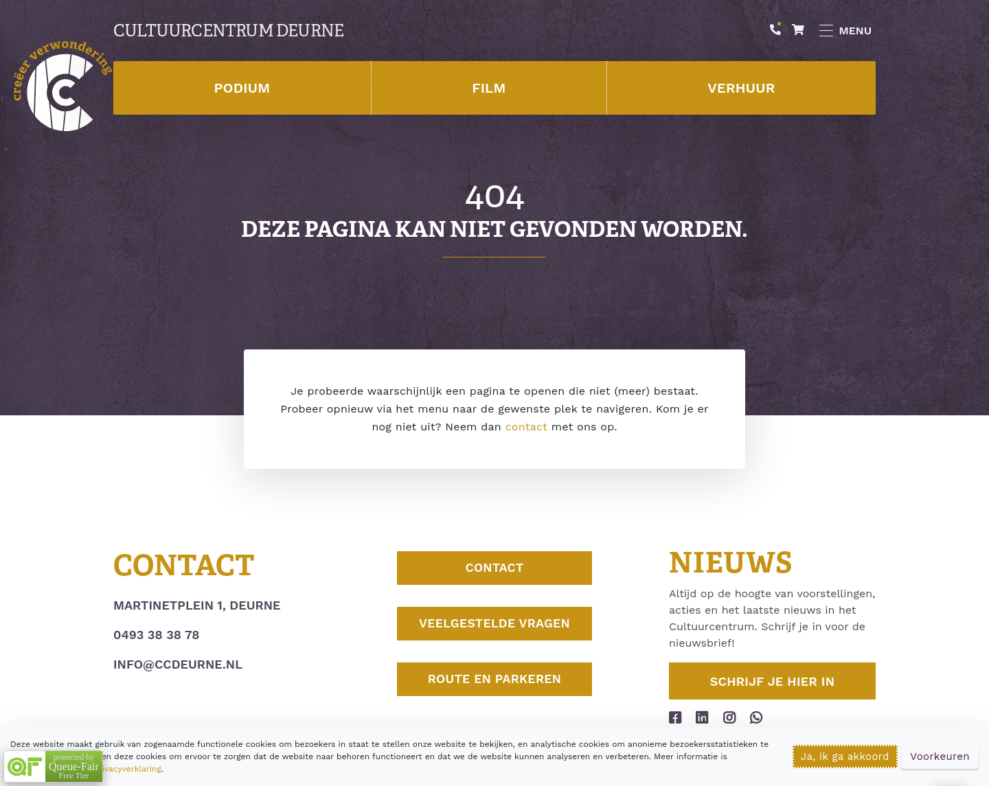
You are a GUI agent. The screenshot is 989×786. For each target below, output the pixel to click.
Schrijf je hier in (772, 681)
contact (526, 426)
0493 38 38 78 (156, 634)
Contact (494, 570)
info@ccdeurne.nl (177, 664)
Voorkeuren (940, 756)
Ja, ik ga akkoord (845, 756)
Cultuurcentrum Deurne (228, 31)
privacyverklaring (127, 769)
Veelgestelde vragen (494, 629)
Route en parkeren (494, 688)
